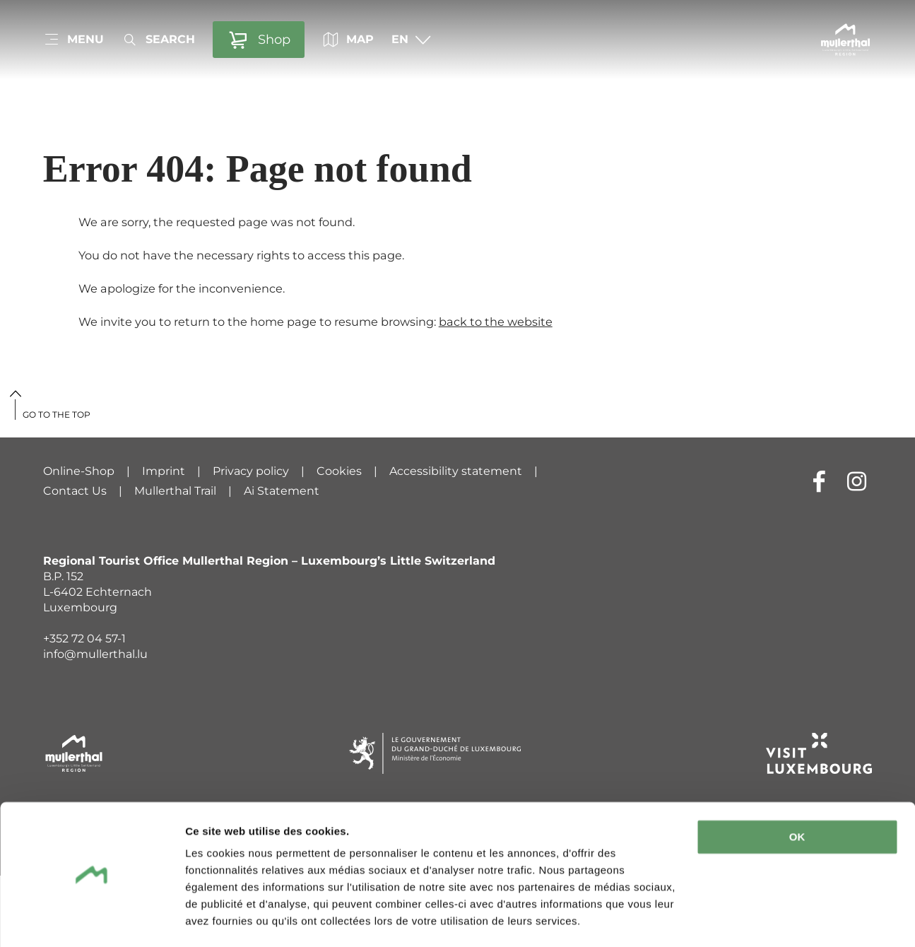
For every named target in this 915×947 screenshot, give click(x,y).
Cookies (339, 471)
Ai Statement (281, 491)
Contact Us (75, 491)
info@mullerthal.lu (95, 654)
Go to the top (56, 414)
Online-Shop (78, 471)
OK (797, 796)
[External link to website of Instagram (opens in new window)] (857, 481)
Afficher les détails (233, 919)
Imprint (163, 471)
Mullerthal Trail (175, 491)
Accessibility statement (455, 471)
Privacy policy (251, 471)
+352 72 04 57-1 (84, 638)
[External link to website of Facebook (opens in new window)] (819, 481)
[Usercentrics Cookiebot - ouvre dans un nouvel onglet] (91, 919)
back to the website (496, 321)
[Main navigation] (73, 39)
